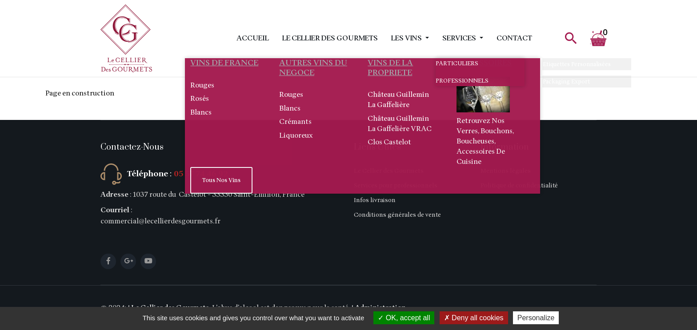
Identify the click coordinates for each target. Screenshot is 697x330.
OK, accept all (404, 318)
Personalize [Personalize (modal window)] (536, 318)
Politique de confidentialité (519, 185)
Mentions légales (506, 170)
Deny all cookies (474, 318)
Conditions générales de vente (397, 214)
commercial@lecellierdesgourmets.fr (160, 221)
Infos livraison (375, 200)
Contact (514, 38)
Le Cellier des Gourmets (330, 38)
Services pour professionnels (395, 185)
